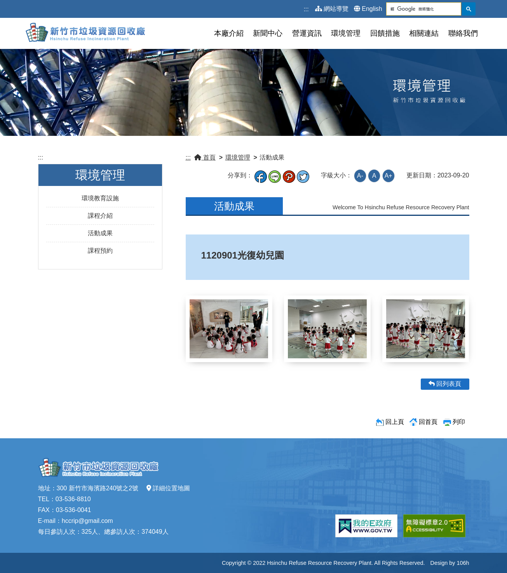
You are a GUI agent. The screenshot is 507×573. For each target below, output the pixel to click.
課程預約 (100, 250)
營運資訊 (307, 33)
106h (462, 563)
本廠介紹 (229, 33)
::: (305, 9)
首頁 (204, 157)
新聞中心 (267, 33)
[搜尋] (417, 9)
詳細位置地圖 (168, 488)
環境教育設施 (100, 198)
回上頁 (394, 421)
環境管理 (346, 33)
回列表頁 (445, 383)
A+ (388, 175)
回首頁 (428, 421)
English (368, 8)
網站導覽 (331, 8)
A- (360, 175)
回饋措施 (385, 33)
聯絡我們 (463, 33)
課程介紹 (100, 215)
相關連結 (424, 33)
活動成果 (100, 233)
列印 (459, 421)
